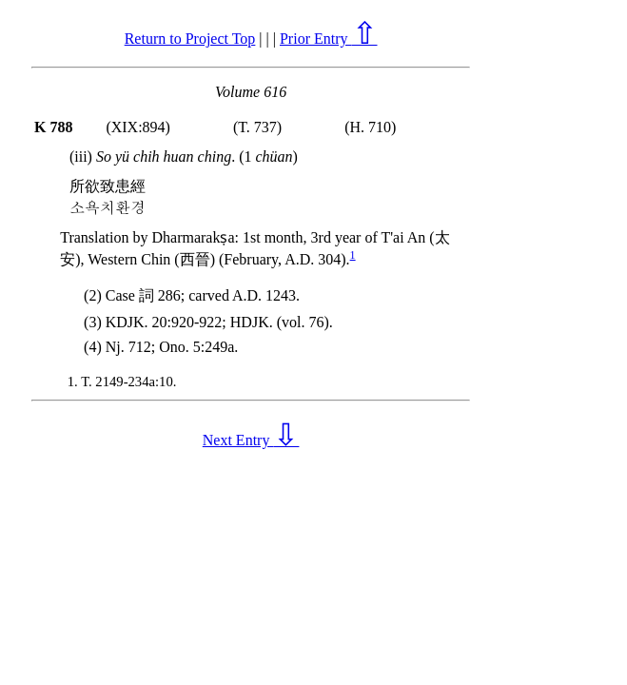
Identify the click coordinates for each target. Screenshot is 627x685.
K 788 (53, 127)
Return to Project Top (190, 38)
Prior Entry (329, 38)
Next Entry (251, 440)
